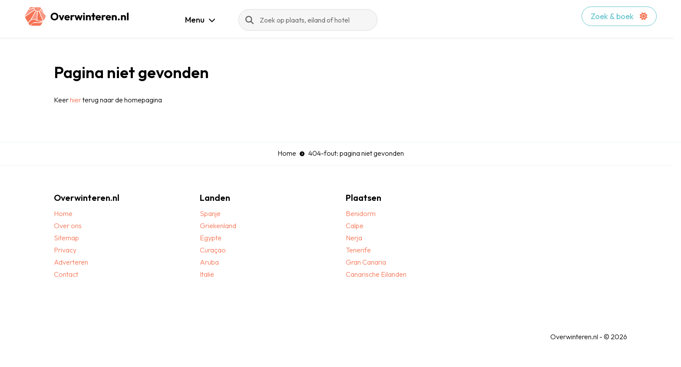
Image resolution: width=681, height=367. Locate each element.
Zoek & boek (619, 16)
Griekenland (218, 225)
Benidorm (361, 213)
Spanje (210, 213)
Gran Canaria (366, 262)
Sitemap (66, 237)
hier (75, 99)
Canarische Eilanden (376, 274)
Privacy (65, 250)
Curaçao (213, 250)
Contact (66, 274)
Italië (207, 274)
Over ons (68, 225)
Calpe (355, 225)
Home (287, 153)
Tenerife (358, 250)
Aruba (209, 262)
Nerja (354, 237)
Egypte (210, 237)
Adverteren (71, 262)
